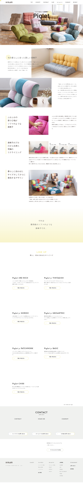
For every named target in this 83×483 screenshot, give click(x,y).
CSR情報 (61, 476)
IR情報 (61, 474)
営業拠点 (61, 470)
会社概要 (61, 465)
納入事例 (40, 473)
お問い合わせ (72, 466)
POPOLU (50, 470)
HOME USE (68, 405)
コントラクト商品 (41, 465)
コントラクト (40, 463)
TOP (64, 405)
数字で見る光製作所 (63, 472)
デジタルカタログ (73, 463)
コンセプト (32, 463)
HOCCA (50, 472)
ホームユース (51, 463)
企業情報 (61, 463)
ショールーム (40, 470)
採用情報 (72, 469)
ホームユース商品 (52, 465)
